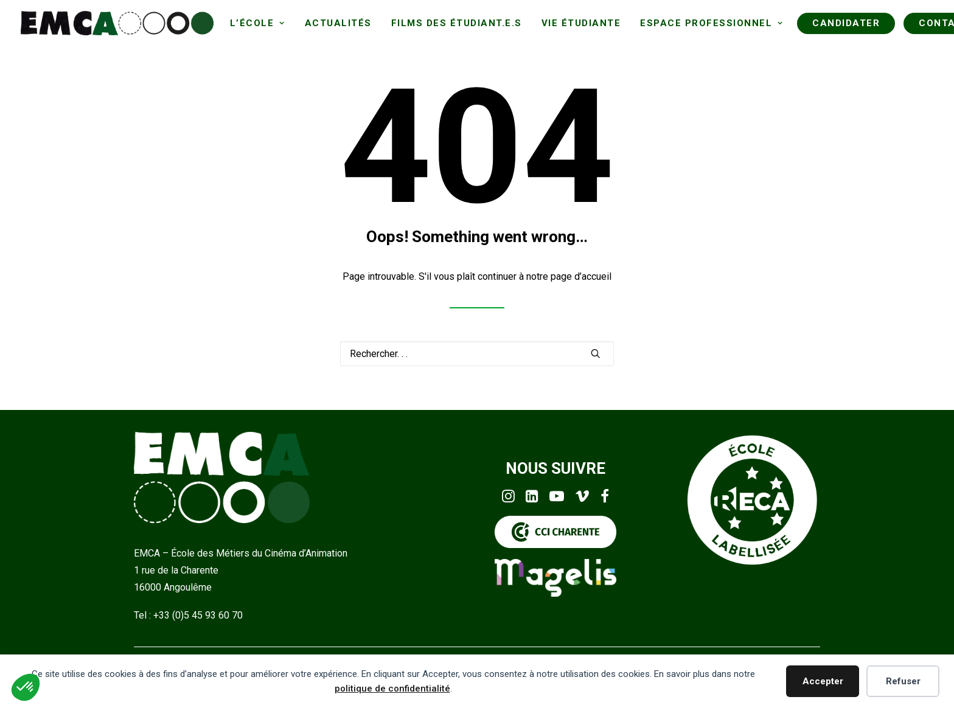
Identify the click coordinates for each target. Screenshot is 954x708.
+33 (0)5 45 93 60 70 (198, 615)
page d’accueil (581, 276)
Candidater (846, 23)
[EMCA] (117, 23)
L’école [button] (257, 23)
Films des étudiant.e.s (456, 23)
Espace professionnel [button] (711, 23)
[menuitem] (257, 23)
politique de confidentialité (392, 688)
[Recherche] (477, 353)
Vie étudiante (581, 23)
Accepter (823, 681)
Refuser (903, 681)
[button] (595, 353)
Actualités (338, 23)
